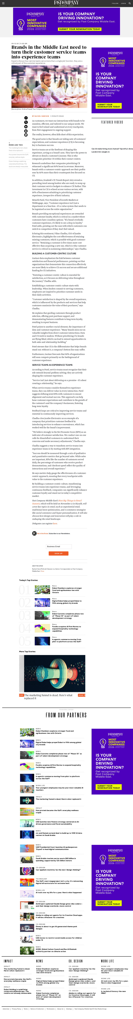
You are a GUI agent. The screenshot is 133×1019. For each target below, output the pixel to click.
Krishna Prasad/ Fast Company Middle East (36, 109)
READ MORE (79, 695)
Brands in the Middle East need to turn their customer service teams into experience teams (49, 52)
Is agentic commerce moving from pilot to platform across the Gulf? (58, 778)
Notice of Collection (37, 1009)
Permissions (51, 1009)
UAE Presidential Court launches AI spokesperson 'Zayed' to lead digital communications (56, 848)
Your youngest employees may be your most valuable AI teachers (59, 789)
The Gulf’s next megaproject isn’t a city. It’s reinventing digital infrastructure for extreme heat (59, 882)
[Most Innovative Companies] (112, 80)
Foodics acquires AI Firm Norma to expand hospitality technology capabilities (58, 766)
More (42, 571)
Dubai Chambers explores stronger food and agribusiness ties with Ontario (55, 732)
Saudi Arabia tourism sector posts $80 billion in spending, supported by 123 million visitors (56, 860)
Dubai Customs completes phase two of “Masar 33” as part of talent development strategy (59, 755)
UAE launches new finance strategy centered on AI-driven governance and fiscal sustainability (57, 823)
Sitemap (69, 1009)
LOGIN (123, 3)
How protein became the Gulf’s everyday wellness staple (57, 812)
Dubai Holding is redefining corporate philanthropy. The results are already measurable (18, 164)
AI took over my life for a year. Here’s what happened (58, 893)
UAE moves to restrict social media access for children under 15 (59, 939)
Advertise (6, 1009)
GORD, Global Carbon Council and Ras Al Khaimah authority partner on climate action (56, 951)
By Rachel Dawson (40, 116)
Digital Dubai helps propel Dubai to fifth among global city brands (58, 744)
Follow (115, 3)
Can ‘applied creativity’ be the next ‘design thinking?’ (58, 870)
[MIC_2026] (66, 21)
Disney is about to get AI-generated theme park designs (56, 928)
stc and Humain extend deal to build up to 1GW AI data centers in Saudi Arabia (59, 834)
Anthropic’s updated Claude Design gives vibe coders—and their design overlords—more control (59, 905)
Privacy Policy (16, 1009)
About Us (60, 1009)
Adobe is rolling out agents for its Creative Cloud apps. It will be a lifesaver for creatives (59, 917)
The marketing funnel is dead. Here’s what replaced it (58, 799)
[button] (19, 705)
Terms (26, 1009)
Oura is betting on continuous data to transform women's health (40, 697)
